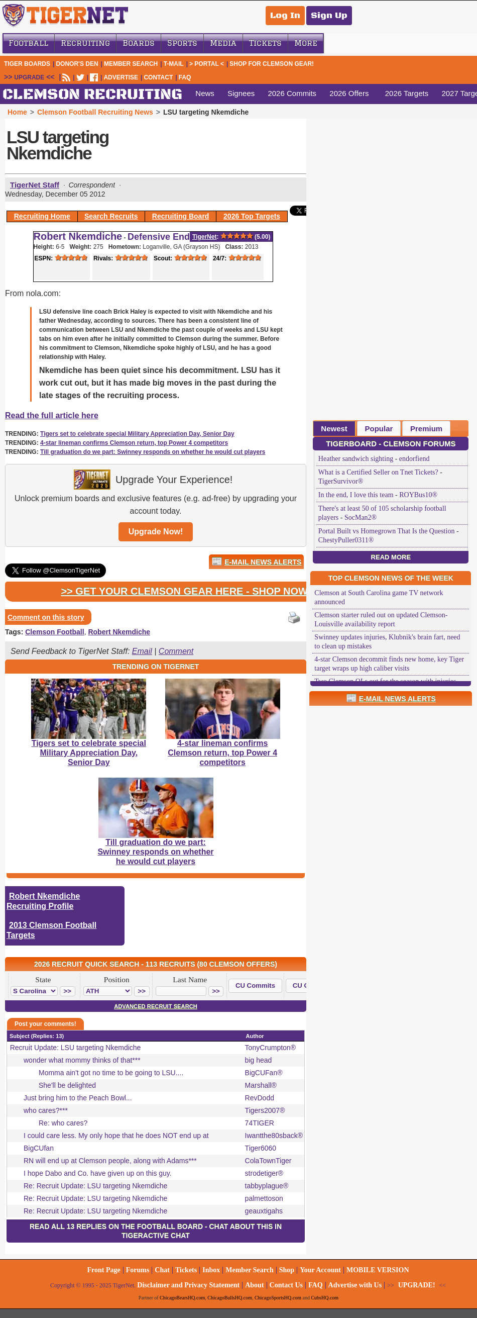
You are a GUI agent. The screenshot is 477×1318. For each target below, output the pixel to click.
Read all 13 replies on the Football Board (116, 1226)
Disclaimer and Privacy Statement (188, 1285)
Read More (391, 557)
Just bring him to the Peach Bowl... (78, 1098)
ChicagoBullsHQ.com (229, 1297)
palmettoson (264, 1198)
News (204, 93)
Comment (176, 651)
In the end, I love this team (356, 495)
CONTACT (158, 77)
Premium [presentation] (426, 428)
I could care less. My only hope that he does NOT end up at (116, 1136)
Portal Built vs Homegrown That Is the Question (386, 531)
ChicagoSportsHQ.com (278, 1297)
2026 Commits (292, 93)
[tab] (334, 428)
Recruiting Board (180, 216)
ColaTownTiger (268, 1161)
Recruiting (85, 42)
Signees (241, 93)
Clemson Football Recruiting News (95, 112)
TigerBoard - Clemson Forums (390, 443)
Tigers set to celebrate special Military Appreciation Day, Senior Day (137, 433)
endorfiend (414, 458)
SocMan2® (360, 517)
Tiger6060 (261, 1148)
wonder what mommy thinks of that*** (82, 1060)
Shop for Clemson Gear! (271, 63)
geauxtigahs (264, 1211)
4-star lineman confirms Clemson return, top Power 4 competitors (134, 442)
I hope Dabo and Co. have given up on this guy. (98, 1173)
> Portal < (206, 63)
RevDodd (259, 1098)
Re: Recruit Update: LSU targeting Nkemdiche (95, 1186)
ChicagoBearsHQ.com (182, 1297)
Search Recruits (111, 216)
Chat (162, 1270)
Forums (138, 1270)
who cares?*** (46, 1110)
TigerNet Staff (34, 184)
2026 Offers (349, 93)
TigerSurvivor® (340, 481)
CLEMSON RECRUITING (92, 94)
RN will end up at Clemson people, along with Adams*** (110, 1161)
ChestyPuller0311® (346, 540)
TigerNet (204, 236)
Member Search (131, 63)
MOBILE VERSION (377, 1270)
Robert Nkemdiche (78, 236)
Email (142, 651)
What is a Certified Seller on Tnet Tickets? (378, 472)
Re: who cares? (63, 1123)
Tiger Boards (27, 63)
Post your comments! (45, 1023)
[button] (67, 991)
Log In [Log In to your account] (285, 15)
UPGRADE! (416, 1285)
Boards (139, 42)
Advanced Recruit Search (155, 1006)
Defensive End (159, 237)
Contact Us (286, 1285)
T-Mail (174, 63)
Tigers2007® (265, 1110)
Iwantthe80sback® (274, 1136)
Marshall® (261, 1085)
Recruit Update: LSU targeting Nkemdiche (75, 1048)
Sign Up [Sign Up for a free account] (329, 15)
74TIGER (259, 1123)
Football (28, 42)
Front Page (103, 1270)
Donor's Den (77, 63)
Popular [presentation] (379, 428)
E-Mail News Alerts (262, 562)
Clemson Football (54, 632)
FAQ (185, 77)
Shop (286, 1270)
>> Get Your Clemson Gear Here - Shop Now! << (193, 591)
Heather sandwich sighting (355, 458)
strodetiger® (264, 1173)
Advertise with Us (355, 1285)
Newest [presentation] (334, 428)
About (254, 1285)
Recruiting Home (42, 216)
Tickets (265, 42)
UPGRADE (29, 77)
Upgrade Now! (156, 531)
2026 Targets (406, 93)
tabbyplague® (267, 1186)
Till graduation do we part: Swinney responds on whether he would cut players (153, 451)
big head (258, 1060)
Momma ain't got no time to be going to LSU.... (111, 1073)
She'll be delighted (67, 1085)
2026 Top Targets (251, 216)
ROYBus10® (418, 495)
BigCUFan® (264, 1073)
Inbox (211, 1270)
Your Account (320, 1270)
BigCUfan (39, 1148)
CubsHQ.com (324, 1297)
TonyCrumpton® (270, 1048)
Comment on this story (46, 617)
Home (17, 112)
